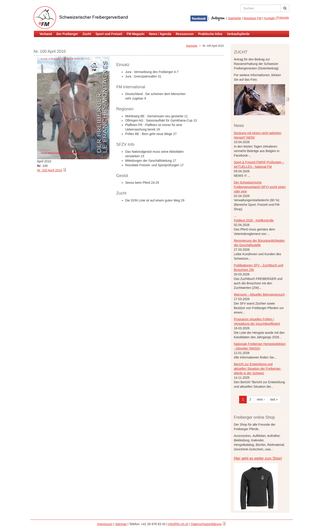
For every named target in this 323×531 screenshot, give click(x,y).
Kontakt (269, 18)
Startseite (234, 18)
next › (261, 399)
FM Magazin (135, 34)
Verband (45, 34)
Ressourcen (185, 34)
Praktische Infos (210, 34)
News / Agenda (160, 34)
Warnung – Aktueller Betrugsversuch (259, 294)
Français (283, 17)
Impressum (105, 524)
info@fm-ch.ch (178, 524)
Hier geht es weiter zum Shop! (258, 458)
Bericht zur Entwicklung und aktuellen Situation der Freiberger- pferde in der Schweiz (258, 368)
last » (274, 399)
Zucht (87, 34)
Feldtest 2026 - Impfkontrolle (254, 220)
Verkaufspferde (238, 34)
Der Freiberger (67, 34)
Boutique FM (253, 18)
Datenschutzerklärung (206, 524)
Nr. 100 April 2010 (49, 170)
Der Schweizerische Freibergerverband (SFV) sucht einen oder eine (260, 187)
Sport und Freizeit (109, 34)
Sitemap (121, 524)
